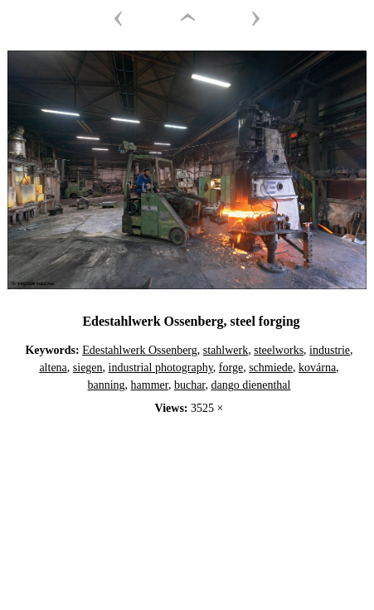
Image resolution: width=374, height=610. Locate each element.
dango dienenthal (250, 385)
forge (231, 367)
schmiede (271, 367)
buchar (190, 385)
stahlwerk (225, 350)
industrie (329, 350)
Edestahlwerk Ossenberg (139, 350)
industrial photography (161, 367)
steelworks (279, 350)
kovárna (317, 367)
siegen (88, 367)
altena (52, 367)
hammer (149, 385)
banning (106, 385)
